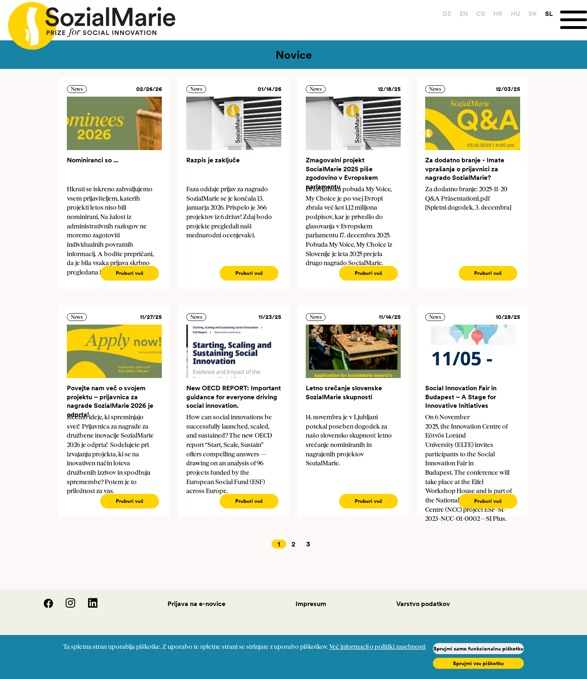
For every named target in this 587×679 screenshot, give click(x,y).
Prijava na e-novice (196, 603)
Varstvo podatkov (423, 603)
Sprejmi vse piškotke (478, 663)
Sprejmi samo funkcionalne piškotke (478, 649)
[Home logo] (87, 22)
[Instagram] (66, 606)
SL (549, 13)
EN (463, 13)
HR (497, 13)
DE (447, 13)
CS (480, 13)
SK (532, 13)
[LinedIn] (87, 606)
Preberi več (129, 273)
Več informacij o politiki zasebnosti (377, 647)
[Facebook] (44, 606)
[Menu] (573, 20)
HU (515, 13)
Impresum (311, 603)
